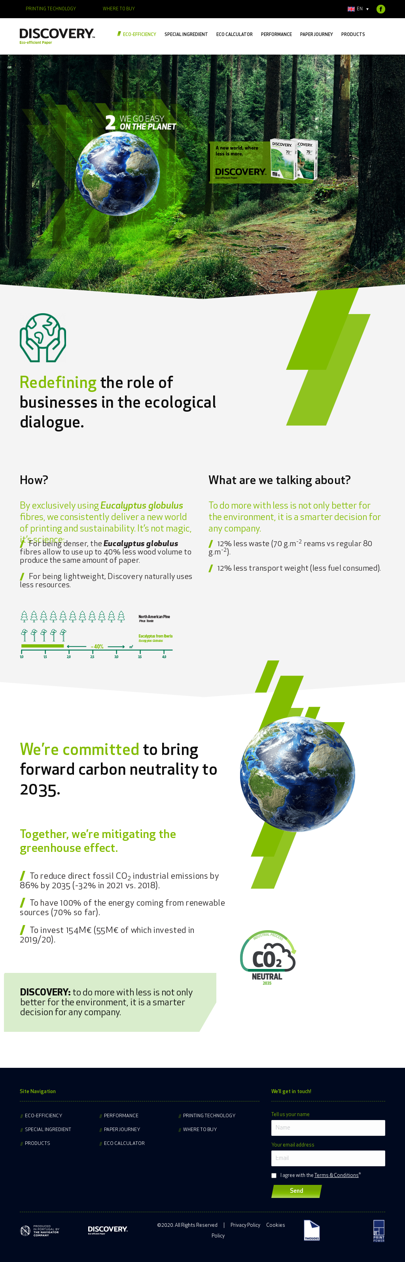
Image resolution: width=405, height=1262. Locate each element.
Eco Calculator (124, 1143)
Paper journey (122, 1130)
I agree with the (319, 1175)
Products (37, 1143)
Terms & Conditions (336, 1175)
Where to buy (200, 1130)
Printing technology (209, 1116)
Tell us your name (290, 1114)
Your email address (292, 1145)
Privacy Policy (245, 1225)
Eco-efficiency (43, 1116)
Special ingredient (48, 1130)
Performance (121, 1116)
